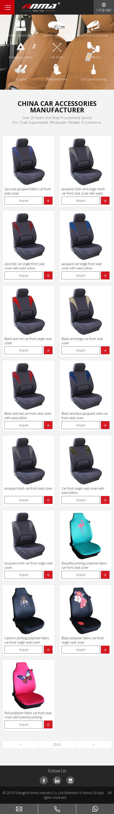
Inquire (23, 201)
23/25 (57, 745)
